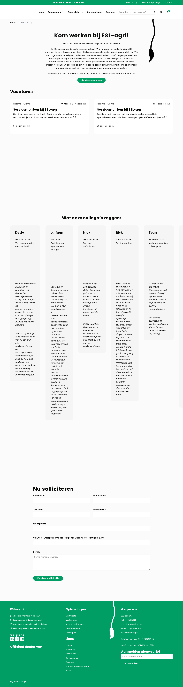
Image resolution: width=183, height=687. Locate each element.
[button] (49, 116)
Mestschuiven (72, 620)
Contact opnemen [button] (91, 80)
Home (41, 12)
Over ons (110, 12)
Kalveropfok (71, 632)
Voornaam (38, 495)
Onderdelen (74, 12)
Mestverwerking (73, 628)
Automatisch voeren (75, 624)
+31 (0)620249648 (145, 639)
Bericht (37, 552)
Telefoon (38, 509)
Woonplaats (39, 524)
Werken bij (131, 2)
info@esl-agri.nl (135, 624)
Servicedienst (94, 12)
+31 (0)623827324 (146, 645)
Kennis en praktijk (151, 2)
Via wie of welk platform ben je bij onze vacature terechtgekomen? (68, 538)
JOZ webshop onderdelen (77, 666)
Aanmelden (131, 663)
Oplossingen (54, 12)
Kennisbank (71, 654)
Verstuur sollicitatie (48, 578)
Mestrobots (71, 616)
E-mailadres (99, 509)
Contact (169, 2)
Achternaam (99, 495)
